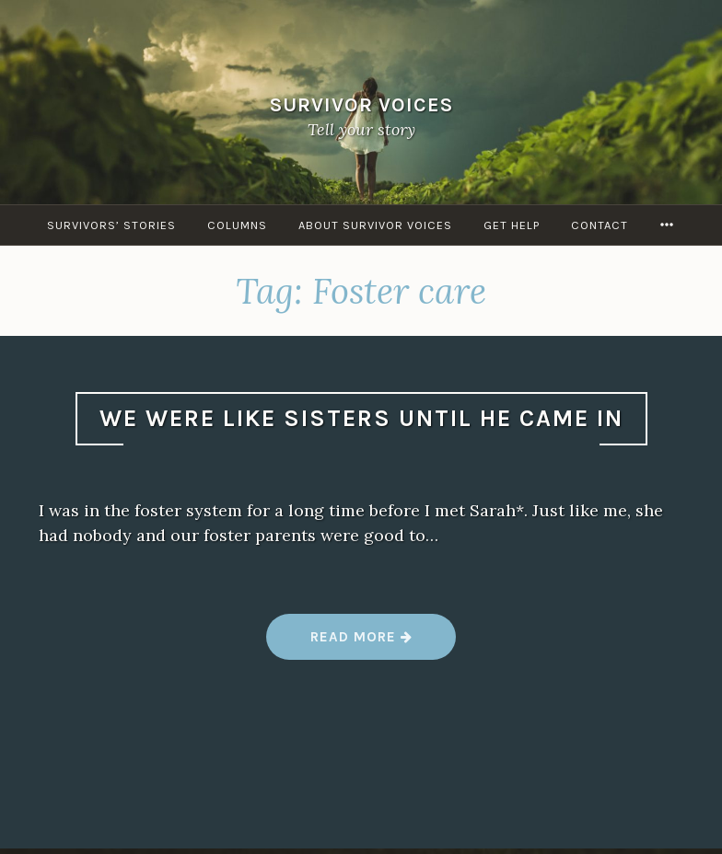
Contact (599, 225)
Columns (237, 225)
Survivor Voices (361, 103)
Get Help (511, 225)
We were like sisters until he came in (361, 418)
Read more (361, 644)
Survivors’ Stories (111, 225)
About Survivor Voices (375, 225)
